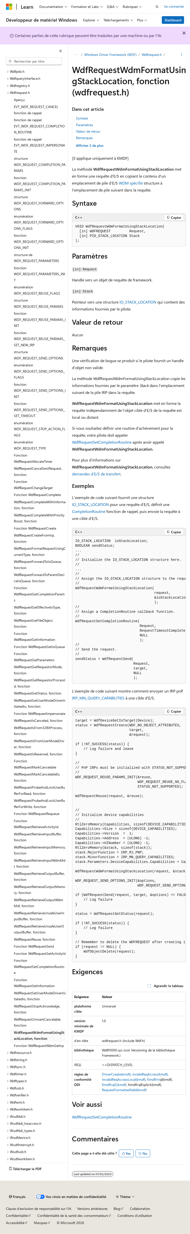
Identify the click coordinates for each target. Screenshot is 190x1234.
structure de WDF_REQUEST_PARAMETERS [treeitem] (36, 257)
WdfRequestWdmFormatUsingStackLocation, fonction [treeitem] (39, 1035)
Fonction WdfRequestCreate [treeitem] (35, 528)
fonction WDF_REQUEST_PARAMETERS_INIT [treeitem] (39, 274)
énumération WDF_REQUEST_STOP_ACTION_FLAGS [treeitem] (40, 429)
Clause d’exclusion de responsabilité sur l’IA (38, 1208)
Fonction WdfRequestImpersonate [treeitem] (39, 713)
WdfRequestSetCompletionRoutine (102, 442)
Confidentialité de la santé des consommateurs (72, 1215)
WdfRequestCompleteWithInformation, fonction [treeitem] (40, 505)
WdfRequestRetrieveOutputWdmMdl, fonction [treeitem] (38, 902)
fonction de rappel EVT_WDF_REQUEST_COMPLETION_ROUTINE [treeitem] (39, 125)
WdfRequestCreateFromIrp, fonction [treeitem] (34, 538)
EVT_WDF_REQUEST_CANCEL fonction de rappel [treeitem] (36, 109)
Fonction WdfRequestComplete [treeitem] (37, 494)
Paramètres (84, 124)
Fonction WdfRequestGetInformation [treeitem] (34, 636)
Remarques (84, 137)
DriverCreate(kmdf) (116, 1074)
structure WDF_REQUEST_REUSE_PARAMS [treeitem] (38, 303)
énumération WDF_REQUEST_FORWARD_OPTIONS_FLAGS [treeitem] (39, 222)
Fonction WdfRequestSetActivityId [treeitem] (40, 953)
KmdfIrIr (153, 1079)
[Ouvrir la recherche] (157, 6)
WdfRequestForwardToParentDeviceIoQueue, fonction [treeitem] (39, 577)
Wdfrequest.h (152, 54)
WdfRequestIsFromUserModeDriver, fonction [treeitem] (39, 743)
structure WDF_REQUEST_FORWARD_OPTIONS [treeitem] (39, 202)
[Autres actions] (181, 55)
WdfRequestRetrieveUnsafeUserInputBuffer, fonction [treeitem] (39, 916)
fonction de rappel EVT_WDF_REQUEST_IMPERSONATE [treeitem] (39, 145)
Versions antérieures (92, 1208)
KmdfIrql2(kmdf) (114, 1084)
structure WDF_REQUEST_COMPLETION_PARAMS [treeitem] (40, 164)
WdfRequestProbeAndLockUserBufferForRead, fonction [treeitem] (39, 790)
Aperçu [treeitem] (19, 99)
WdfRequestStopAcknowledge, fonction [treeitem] (37, 1009)
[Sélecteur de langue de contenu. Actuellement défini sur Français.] (17, 1197)
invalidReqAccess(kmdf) (150, 1074)
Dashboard (173, 20)
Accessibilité (15, 1222)
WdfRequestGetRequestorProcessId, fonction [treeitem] (39, 683)
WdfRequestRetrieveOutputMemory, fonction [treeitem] (39, 889)
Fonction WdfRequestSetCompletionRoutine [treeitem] (39, 966)
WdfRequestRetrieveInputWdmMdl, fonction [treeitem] (39, 863)
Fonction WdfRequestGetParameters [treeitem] (34, 656)
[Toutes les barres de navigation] (76, 55)
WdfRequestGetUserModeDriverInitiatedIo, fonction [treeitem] (39, 703)
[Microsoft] (9, 6)
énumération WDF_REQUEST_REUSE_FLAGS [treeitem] (37, 290)
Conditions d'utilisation (135, 1215)
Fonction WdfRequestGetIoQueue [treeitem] (39, 646)
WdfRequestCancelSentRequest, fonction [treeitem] (38, 471)
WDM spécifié (131, 183)
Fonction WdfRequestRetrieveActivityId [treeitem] (36, 823)
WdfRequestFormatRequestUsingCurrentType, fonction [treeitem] (40, 551)
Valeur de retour (88, 131)
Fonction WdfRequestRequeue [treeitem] (36, 813)
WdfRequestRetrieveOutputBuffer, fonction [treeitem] (39, 876)
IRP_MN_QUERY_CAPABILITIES (98, 697)
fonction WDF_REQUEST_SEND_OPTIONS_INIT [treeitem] (40, 390)
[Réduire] (60, 50)
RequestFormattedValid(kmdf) (124, 1089)
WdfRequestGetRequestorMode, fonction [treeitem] (38, 669)
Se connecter (174, 6)
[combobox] (34, 61)
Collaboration (140, 1208)
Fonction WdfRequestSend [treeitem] (34, 946)
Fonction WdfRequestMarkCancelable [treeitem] (35, 764)
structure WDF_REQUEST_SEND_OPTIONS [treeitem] (38, 354)
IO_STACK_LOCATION (137, 302)
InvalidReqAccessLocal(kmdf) (123, 1079)
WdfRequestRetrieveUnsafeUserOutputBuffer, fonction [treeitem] (39, 929)
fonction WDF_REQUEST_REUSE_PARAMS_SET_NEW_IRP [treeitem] (39, 338)
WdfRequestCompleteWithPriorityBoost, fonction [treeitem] (39, 518)
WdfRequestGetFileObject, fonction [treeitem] (33, 623)
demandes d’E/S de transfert (96, 473)
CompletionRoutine (88, 511)
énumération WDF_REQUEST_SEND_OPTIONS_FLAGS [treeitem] (39, 371)
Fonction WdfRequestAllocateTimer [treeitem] (33, 458)
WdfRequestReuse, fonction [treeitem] (34, 939)
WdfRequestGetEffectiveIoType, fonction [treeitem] (37, 610)
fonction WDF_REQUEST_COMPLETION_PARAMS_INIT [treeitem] (40, 183)
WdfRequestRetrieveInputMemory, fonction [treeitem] (40, 850)
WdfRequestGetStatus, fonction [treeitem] (37, 693)
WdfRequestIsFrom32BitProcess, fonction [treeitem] (38, 730)
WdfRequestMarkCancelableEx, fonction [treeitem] (37, 777)
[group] (129, 610)
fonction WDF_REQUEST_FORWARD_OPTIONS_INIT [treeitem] (39, 241)
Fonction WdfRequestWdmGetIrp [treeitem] (39, 1045)
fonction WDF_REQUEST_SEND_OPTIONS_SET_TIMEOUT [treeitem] (39, 409)
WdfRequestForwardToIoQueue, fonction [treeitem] (38, 564)
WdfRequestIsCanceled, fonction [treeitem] (38, 720)
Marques (40, 1222)
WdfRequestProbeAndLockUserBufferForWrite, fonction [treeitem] (39, 803)
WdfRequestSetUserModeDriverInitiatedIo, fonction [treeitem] (40, 996)
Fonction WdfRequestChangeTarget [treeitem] (33, 484)
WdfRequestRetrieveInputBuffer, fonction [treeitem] (38, 837)
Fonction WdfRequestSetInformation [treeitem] (34, 982)
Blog (117, 1208)
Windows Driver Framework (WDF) (110, 54)
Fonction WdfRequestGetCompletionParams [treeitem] (39, 593)
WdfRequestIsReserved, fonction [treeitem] (38, 754)
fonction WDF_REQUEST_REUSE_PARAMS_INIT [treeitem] (40, 319)
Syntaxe (82, 118)
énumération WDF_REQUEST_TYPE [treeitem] (30, 445)
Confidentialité (17, 1215)
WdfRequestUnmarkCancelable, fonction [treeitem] (37, 1022)
